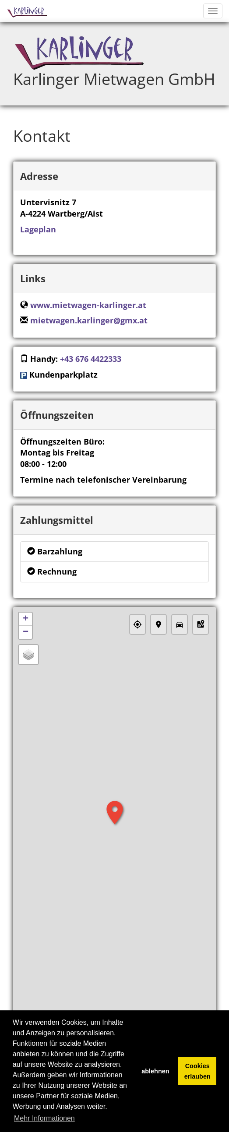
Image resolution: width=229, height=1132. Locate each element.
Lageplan (38, 229)
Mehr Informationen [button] (44, 1118)
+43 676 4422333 (90, 359)
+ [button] (25, 619)
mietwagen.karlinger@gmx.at (89, 320)
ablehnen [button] (155, 1071)
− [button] (25, 632)
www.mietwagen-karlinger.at (88, 305)
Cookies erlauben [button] (197, 1071)
